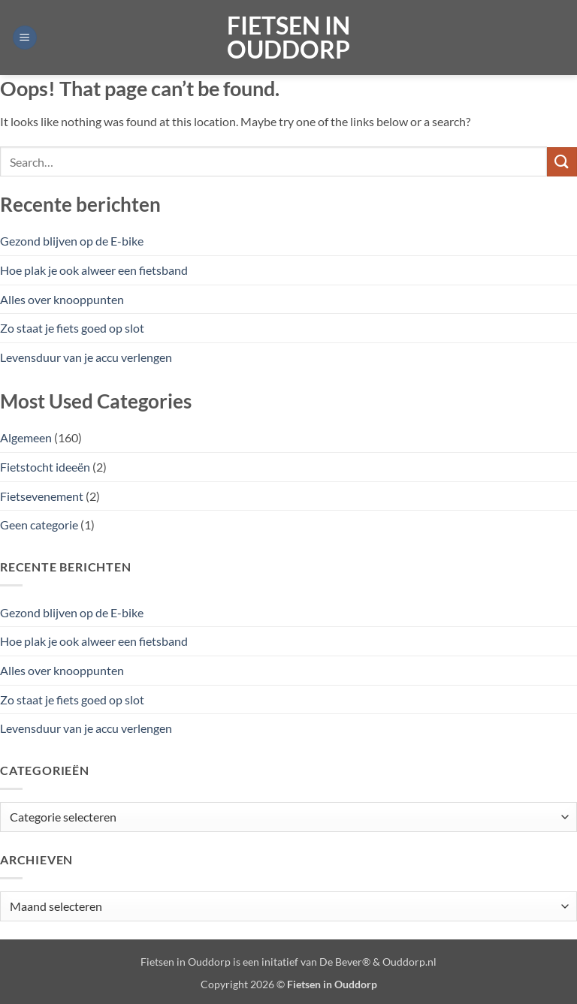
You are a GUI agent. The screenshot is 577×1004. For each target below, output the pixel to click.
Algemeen (26, 437)
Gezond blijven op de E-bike (71, 241)
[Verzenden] (562, 161)
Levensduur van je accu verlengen (86, 357)
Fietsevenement (41, 496)
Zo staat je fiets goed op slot (72, 328)
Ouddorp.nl (409, 961)
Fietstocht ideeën (45, 467)
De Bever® (344, 961)
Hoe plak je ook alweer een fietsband (94, 270)
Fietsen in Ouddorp (288, 38)
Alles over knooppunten (62, 299)
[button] (25, 38)
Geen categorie (39, 524)
